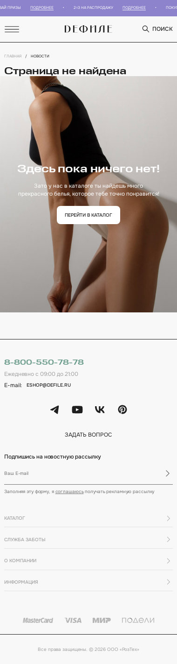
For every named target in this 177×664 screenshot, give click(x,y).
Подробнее (44, 7)
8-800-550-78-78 (43, 363)
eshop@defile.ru (48, 385)
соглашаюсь (69, 491)
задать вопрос (88, 435)
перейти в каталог (88, 215)
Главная (12, 56)
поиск (157, 29)
